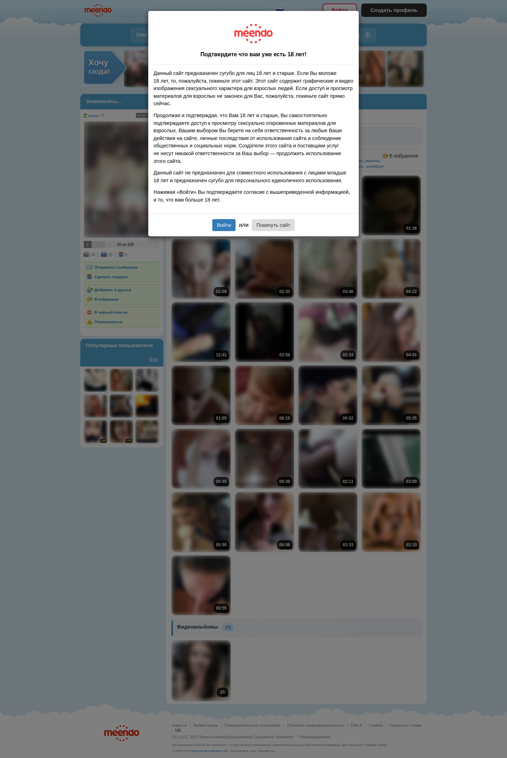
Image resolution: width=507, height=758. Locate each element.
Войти (224, 225)
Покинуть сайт (273, 225)
